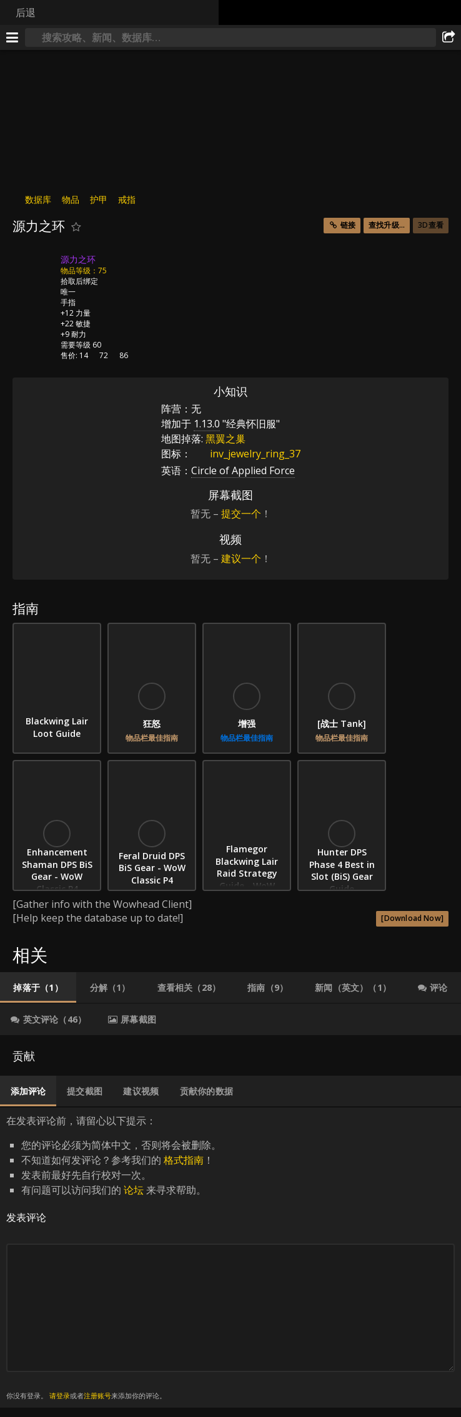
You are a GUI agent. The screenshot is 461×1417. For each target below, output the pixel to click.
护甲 (98, 199)
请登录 (59, 1395)
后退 (26, 12)
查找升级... (387, 225)
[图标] (33, 269)
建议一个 (241, 558)
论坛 (134, 1190)
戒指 (127, 199)
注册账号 (97, 1395)
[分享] (448, 37)
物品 (70, 199)
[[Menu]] (12, 37)
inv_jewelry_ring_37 (245, 453)
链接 (347, 225)
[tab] (38, 987)
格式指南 (184, 1160)
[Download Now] (412, 918)
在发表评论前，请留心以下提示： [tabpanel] (230, 1257)
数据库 (38, 199)
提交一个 (241, 513)
